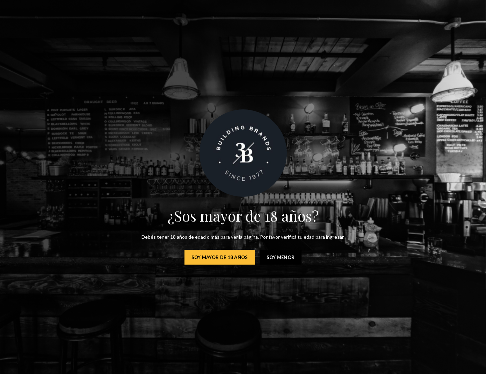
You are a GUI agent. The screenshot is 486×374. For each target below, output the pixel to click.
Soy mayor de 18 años (219, 257)
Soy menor (281, 257)
